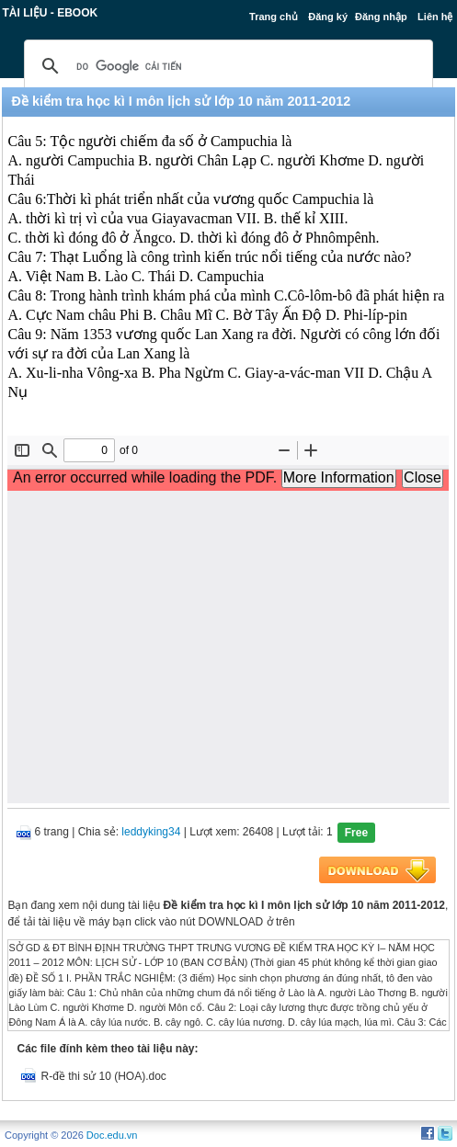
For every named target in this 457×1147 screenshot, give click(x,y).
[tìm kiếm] (225, 66)
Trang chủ (273, 16)
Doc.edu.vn (112, 1135)
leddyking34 (150, 831)
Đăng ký (328, 16)
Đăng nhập (381, 16)
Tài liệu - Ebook (49, 12)
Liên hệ (434, 16)
